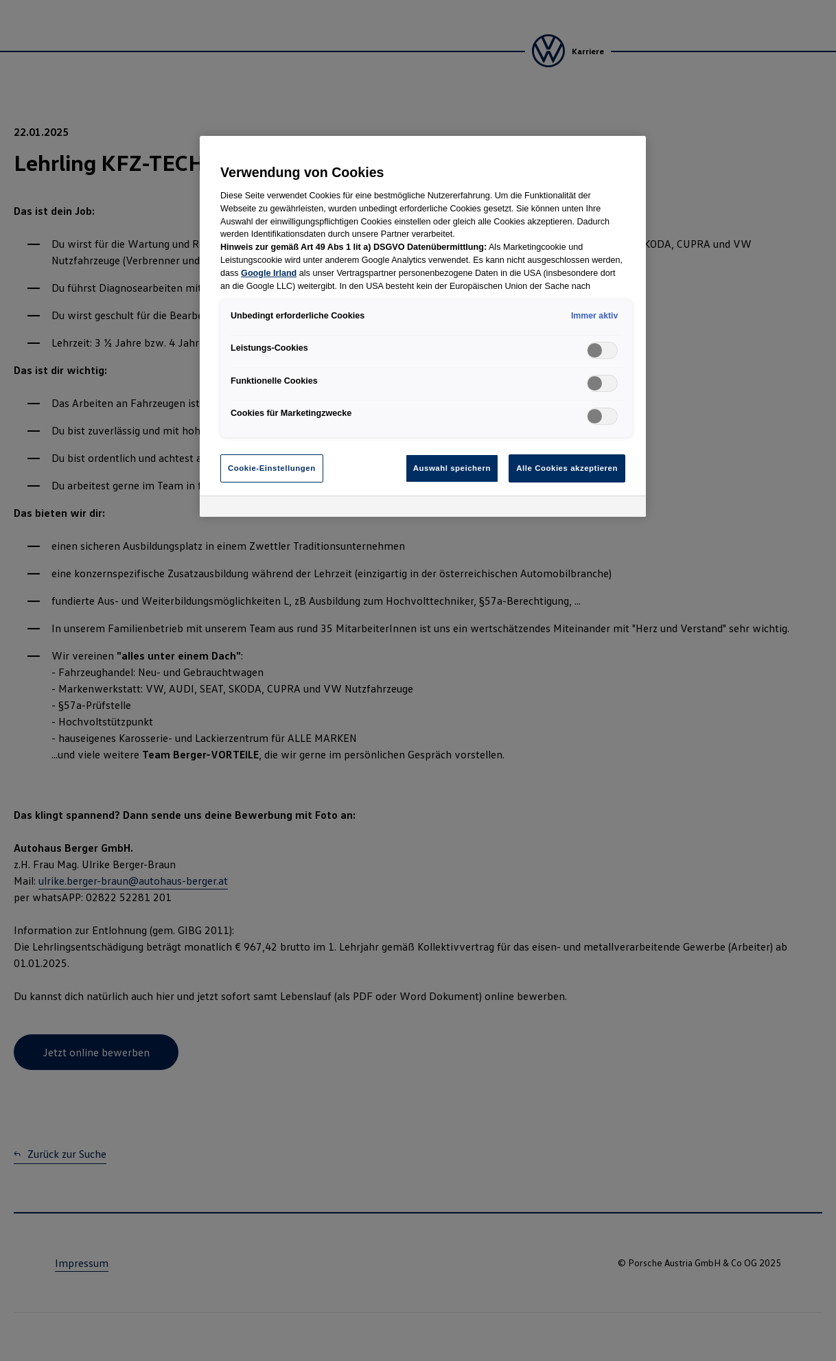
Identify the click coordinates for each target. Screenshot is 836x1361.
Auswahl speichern (452, 468)
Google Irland (269, 273)
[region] (423, 326)
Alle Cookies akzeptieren (567, 468)
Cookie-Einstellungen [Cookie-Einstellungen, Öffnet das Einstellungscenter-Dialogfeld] (272, 468)
